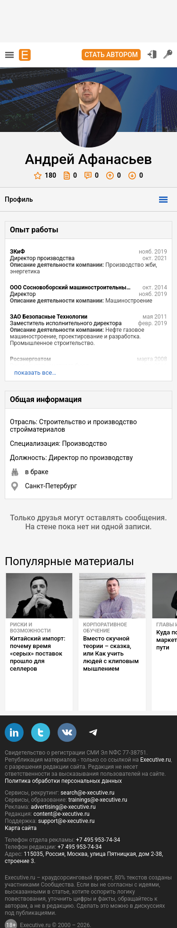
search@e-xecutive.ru (87, 770)
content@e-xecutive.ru (62, 791)
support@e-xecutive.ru (66, 799)
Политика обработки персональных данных (63, 759)
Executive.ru (155, 737)
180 (45, 175)
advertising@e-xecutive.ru (63, 784)
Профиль (19, 199)
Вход (152, 54)
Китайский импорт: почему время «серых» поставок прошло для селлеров (37, 653)
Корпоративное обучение (105, 628)
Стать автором (111, 54)
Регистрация (168, 54)
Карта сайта (21, 806)
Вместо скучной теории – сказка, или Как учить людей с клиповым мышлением (111, 653)
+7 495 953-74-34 (98, 817)
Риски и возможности (30, 628)
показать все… (35, 372)
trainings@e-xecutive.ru (97, 777)
